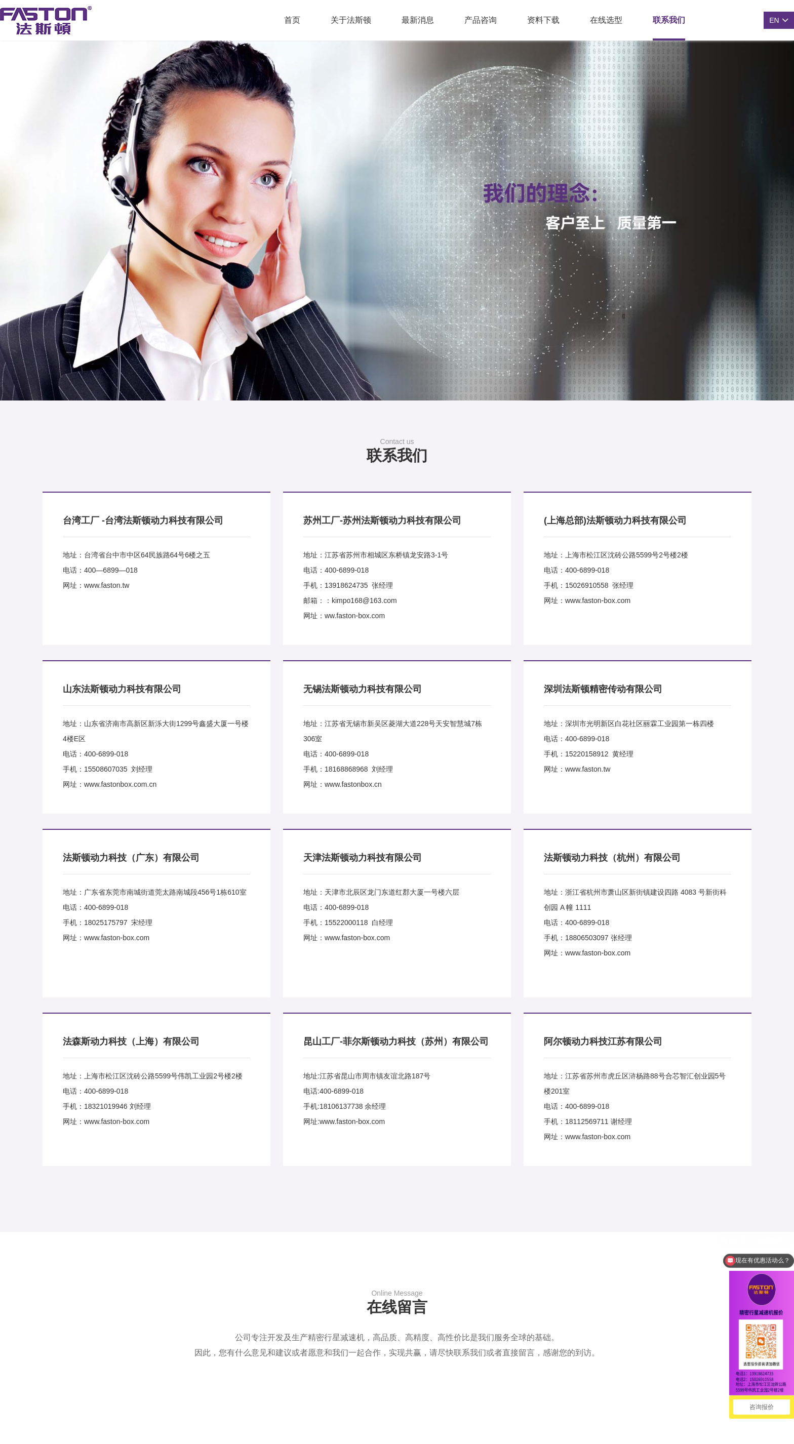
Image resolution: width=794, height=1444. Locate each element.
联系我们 (669, 20)
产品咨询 (480, 20)
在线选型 (606, 20)
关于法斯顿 (351, 20)
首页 (292, 20)
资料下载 (543, 20)
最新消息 (418, 20)
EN (774, 20)
